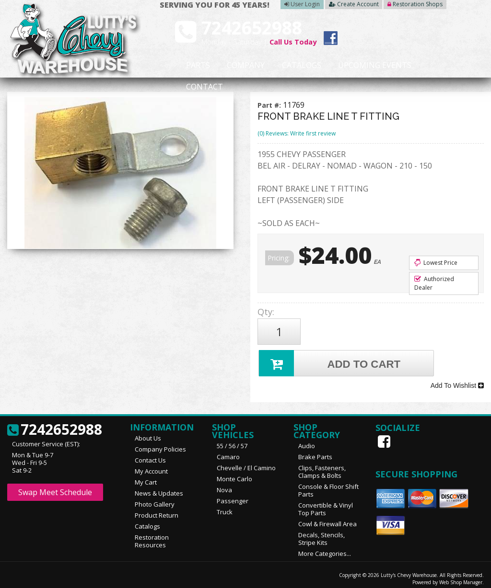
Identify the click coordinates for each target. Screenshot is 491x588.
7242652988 (54, 424)
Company (231, 65)
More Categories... (324, 548)
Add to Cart (330, 360)
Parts (192, 65)
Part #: (270, 105)
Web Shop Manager (460, 577)
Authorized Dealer (434, 283)
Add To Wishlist (457, 381)
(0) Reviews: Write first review (296, 133)
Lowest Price (435, 263)
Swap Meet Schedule (55, 487)
